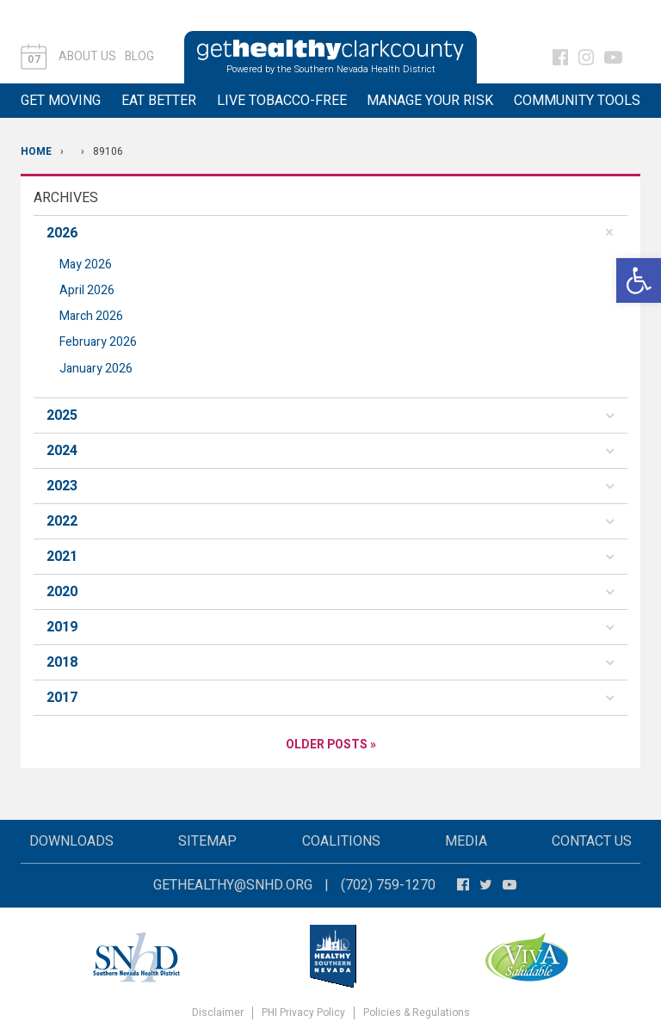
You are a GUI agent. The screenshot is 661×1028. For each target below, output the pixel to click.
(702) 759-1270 (388, 885)
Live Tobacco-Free (282, 100)
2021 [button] (61, 556)
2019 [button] (61, 627)
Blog (139, 56)
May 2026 (85, 264)
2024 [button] (61, 450)
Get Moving (61, 100)
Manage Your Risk (430, 100)
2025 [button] (61, 415)
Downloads (71, 841)
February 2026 (98, 342)
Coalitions (341, 841)
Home (36, 151)
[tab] (330, 233)
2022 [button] (61, 521)
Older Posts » (331, 745)
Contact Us (592, 841)
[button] (638, 280)
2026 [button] (61, 233)
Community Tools (577, 100)
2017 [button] (61, 697)
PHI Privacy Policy (303, 1012)
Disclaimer (218, 1012)
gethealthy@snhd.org (232, 885)
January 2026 (96, 369)
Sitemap (207, 841)
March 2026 (91, 316)
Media (466, 841)
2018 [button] (61, 662)
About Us (87, 56)
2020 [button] (61, 592)
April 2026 (86, 290)
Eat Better (158, 100)
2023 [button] (61, 486)
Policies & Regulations (416, 1012)
